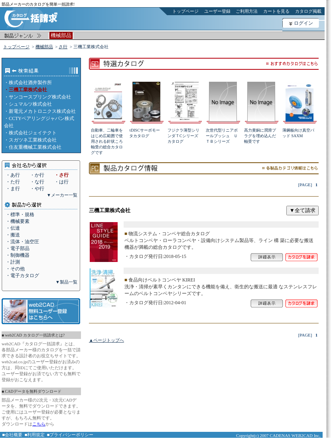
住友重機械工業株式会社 (35, 147)
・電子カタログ (22, 275)
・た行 (13, 182)
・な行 (37, 182)
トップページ (185, 11)
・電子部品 (18, 248)
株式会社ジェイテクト (33, 133)
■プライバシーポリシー (70, 434)
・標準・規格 (20, 214)
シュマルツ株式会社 (30, 104)
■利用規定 (35, 434)
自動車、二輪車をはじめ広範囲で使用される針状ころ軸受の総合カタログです (107, 141)
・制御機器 (18, 255)
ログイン (303, 23)
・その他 (15, 269)
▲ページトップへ (106, 340)
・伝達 (13, 228)
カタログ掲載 (308, 11)
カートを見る (276, 11)
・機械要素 (18, 221)
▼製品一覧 (66, 282)
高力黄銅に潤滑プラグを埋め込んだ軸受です (260, 136)
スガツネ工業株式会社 (33, 140)
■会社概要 (12, 434)
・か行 (37, 175)
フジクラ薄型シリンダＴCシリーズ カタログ (184, 136)
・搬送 (13, 235)
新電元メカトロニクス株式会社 (42, 111)
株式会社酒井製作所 (30, 82)
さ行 (63, 46)
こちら (38, 423)
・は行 (61, 182)
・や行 (37, 188)
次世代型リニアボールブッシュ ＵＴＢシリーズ (222, 136)
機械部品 (44, 46)
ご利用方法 (247, 11)
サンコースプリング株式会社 (40, 97)
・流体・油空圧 (22, 241)
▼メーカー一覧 (62, 195)
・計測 (13, 262)
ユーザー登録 (217, 11)
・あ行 (13, 175)
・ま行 (13, 188)
